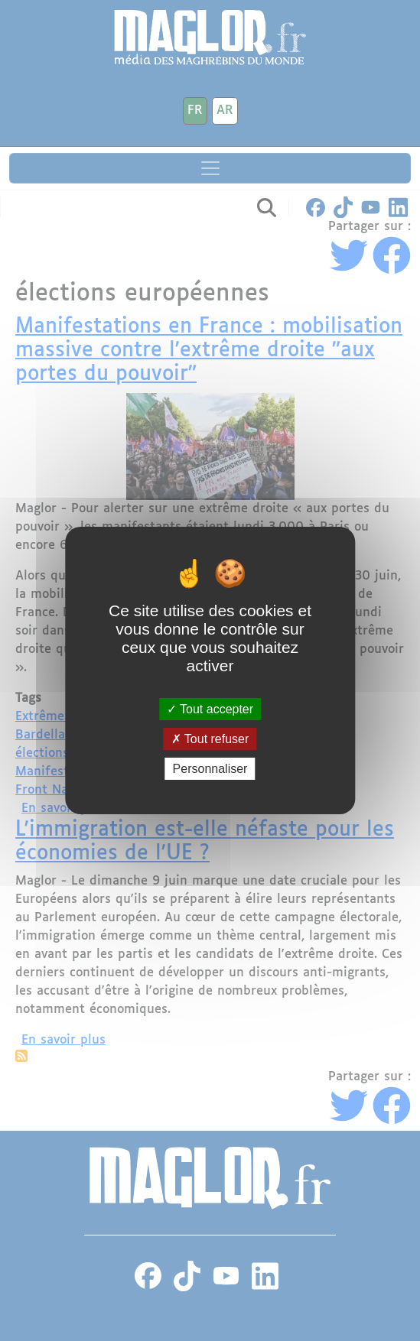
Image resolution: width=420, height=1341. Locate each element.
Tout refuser (210, 738)
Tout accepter (210, 708)
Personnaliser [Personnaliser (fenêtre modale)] (210, 768)
